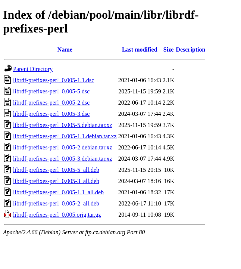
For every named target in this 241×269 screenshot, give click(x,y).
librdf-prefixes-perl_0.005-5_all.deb (56, 170)
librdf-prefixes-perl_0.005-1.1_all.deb (58, 192)
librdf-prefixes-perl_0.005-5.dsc (51, 91)
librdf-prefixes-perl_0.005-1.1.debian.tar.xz (65, 136)
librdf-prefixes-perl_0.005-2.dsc (51, 102)
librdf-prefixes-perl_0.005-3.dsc (51, 114)
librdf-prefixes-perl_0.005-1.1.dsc (53, 80)
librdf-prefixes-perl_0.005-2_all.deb (56, 203)
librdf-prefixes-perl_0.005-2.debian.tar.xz (62, 147)
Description (190, 49)
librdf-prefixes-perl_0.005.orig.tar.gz (57, 214)
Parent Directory (33, 69)
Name (64, 49)
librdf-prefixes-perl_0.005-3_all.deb (56, 181)
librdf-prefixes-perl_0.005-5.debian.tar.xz (62, 125)
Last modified (139, 49)
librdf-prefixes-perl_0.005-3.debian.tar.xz (62, 158)
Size (168, 49)
